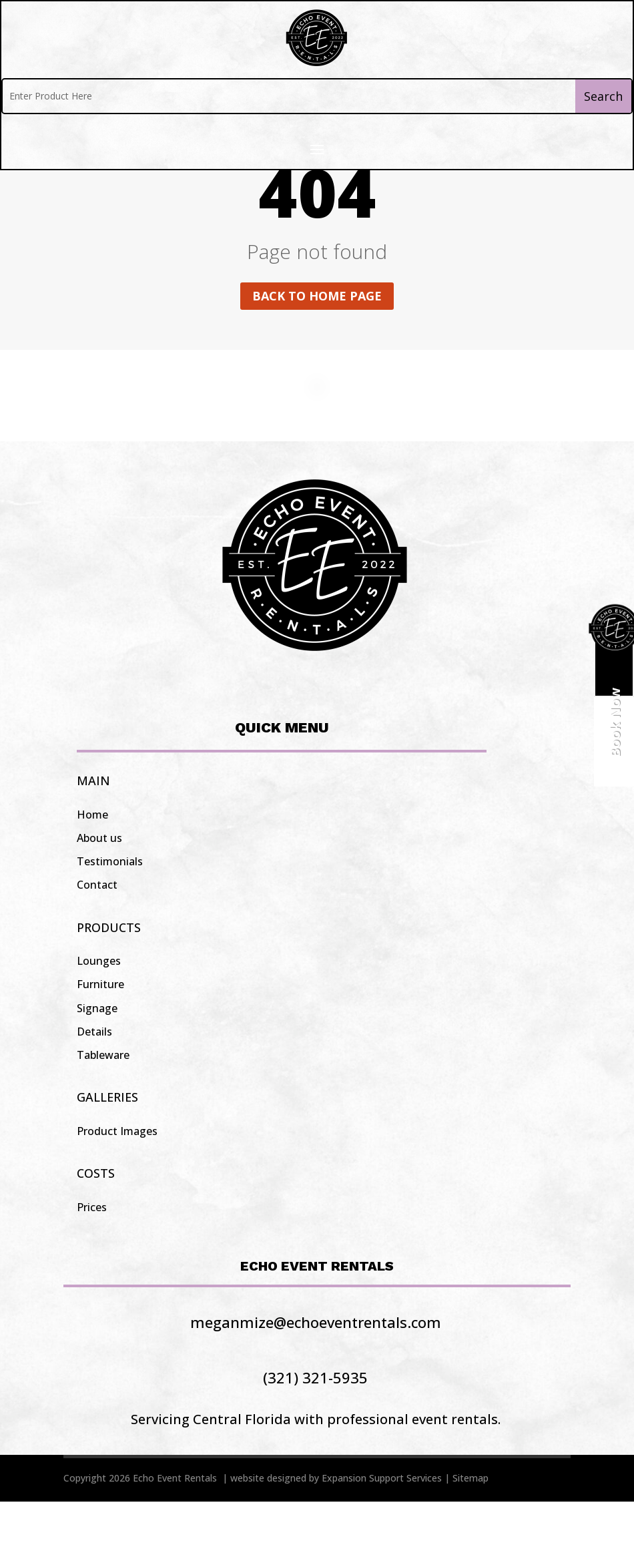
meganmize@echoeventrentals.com (315, 1377)
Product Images (117, 1186)
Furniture (100, 1039)
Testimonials (110, 916)
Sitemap (470, 1533)
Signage (97, 1063)
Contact (97, 940)
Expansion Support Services (382, 1533)
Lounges (99, 1016)
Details (94, 1087)
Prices (92, 1262)
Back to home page (317, 351)
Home (92, 870)
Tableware (103, 1110)
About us (99, 893)
